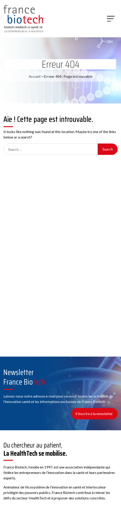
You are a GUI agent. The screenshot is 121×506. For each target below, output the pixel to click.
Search (107, 149)
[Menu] (111, 19)
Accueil (34, 76)
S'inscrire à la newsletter (94, 413)
